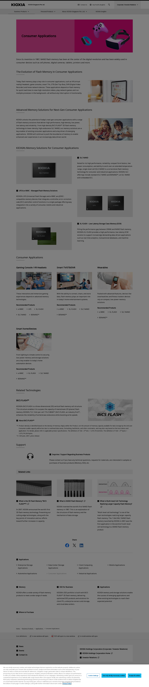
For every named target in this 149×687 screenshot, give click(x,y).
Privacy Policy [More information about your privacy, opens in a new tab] (67, 685)
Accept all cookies (134, 677)
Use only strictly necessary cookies (114, 677)
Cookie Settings (93, 677)
